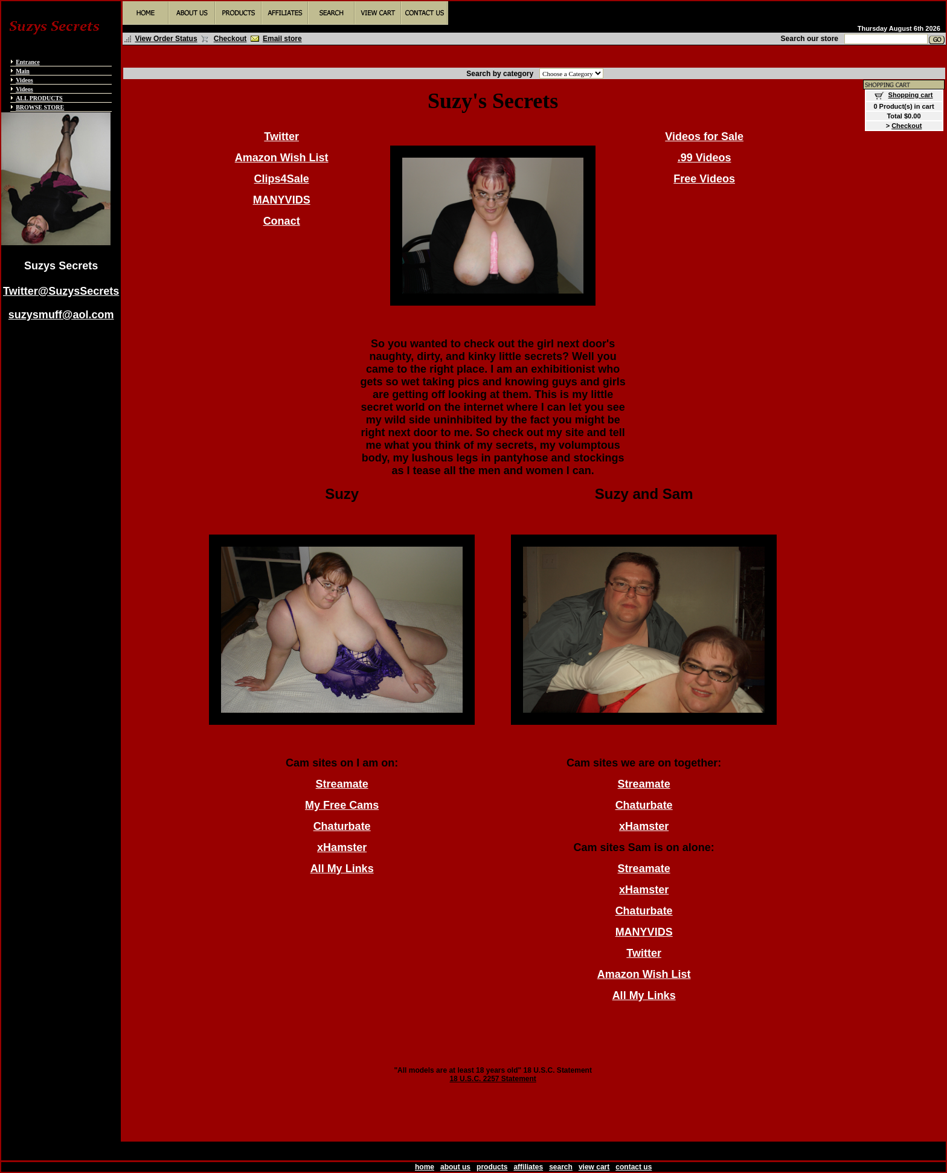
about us (455, 1167)
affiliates (528, 1167)
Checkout (230, 38)
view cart (594, 1167)
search (561, 1167)
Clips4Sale (281, 179)
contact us (633, 1167)
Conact (281, 221)
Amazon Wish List (282, 158)
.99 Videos (704, 158)
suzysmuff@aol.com (61, 315)
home (424, 1167)
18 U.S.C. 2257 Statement (492, 1079)
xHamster (342, 847)
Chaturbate (342, 826)
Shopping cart (910, 94)
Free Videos (704, 179)
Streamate (342, 784)
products (492, 1167)
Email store (282, 38)
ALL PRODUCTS (39, 98)
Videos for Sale (704, 136)
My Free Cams (342, 805)
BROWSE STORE (40, 107)
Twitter (281, 136)
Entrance (27, 62)
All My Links (342, 869)
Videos (24, 80)
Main (23, 71)
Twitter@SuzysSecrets (61, 291)
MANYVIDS (281, 200)
